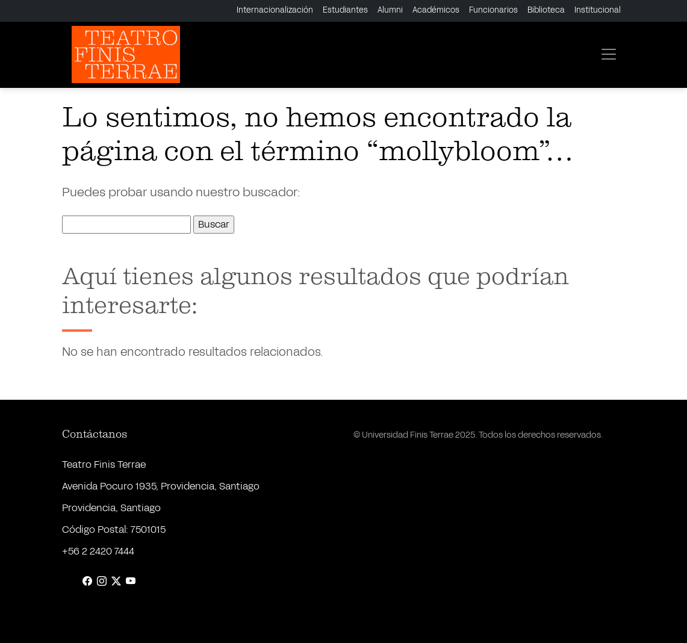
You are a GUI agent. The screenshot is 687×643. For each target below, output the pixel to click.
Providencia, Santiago (111, 508)
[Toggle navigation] (609, 54)
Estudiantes (345, 10)
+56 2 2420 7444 (98, 551)
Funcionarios (493, 10)
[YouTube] (130, 581)
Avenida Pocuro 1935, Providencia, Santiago (161, 486)
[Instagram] (102, 581)
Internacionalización (275, 10)
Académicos (435, 10)
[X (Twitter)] (116, 581)
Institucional (597, 10)
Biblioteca (546, 10)
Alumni (390, 10)
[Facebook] (87, 581)
